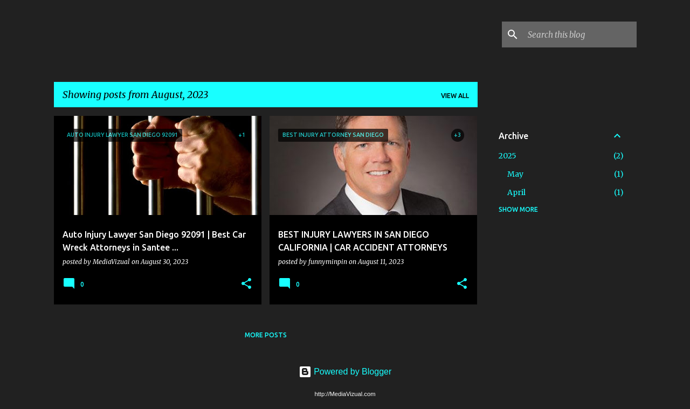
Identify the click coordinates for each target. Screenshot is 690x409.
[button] (246, 284)
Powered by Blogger (345, 371)
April (516, 192)
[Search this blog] (580, 34)
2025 (507, 156)
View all (455, 95)
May (515, 174)
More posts (266, 334)
